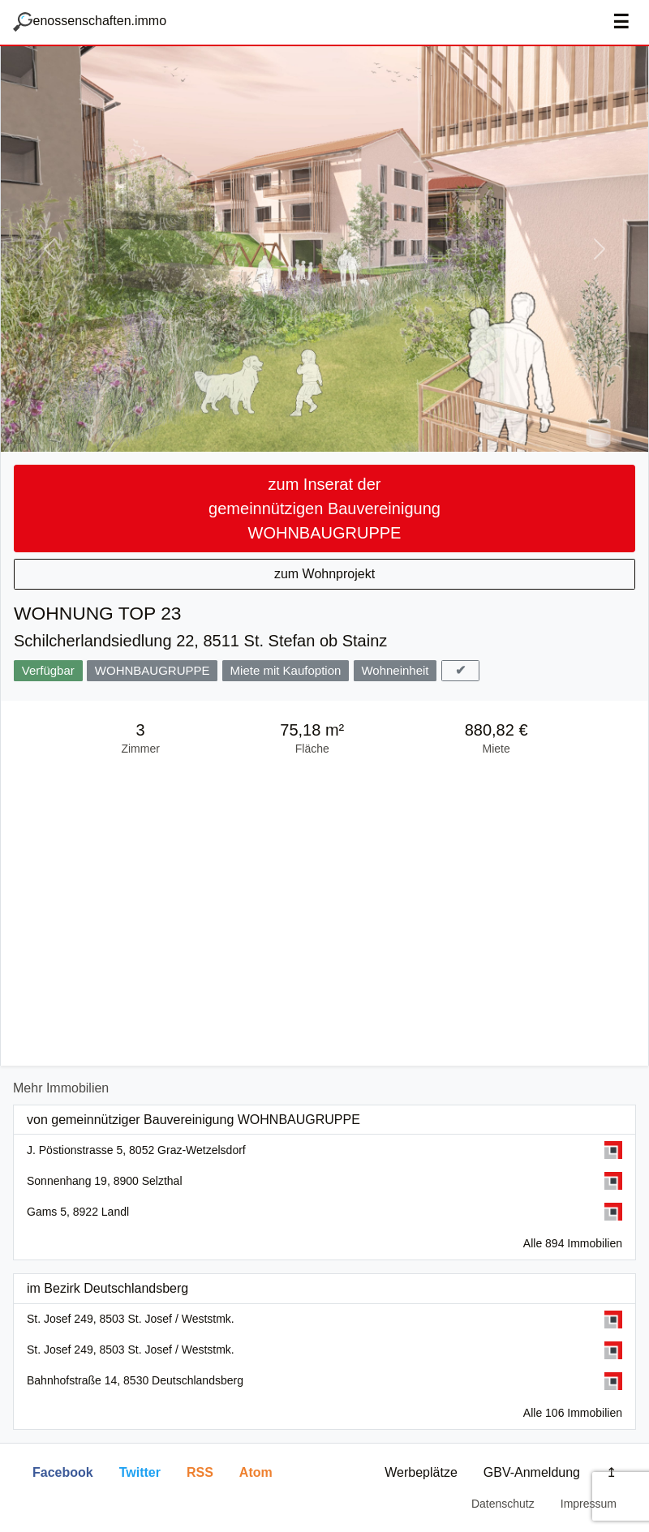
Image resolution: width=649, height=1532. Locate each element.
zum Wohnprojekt (324, 574)
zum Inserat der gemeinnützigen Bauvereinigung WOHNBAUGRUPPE (324, 508)
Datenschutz (503, 1503)
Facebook (62, 1472)
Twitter (140, 1472)
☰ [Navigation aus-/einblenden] (621, 21)
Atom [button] (256, 1472)
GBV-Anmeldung (532, 1472)
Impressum (589, 1503)
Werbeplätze (421, 1472)
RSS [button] (200, 1472)
